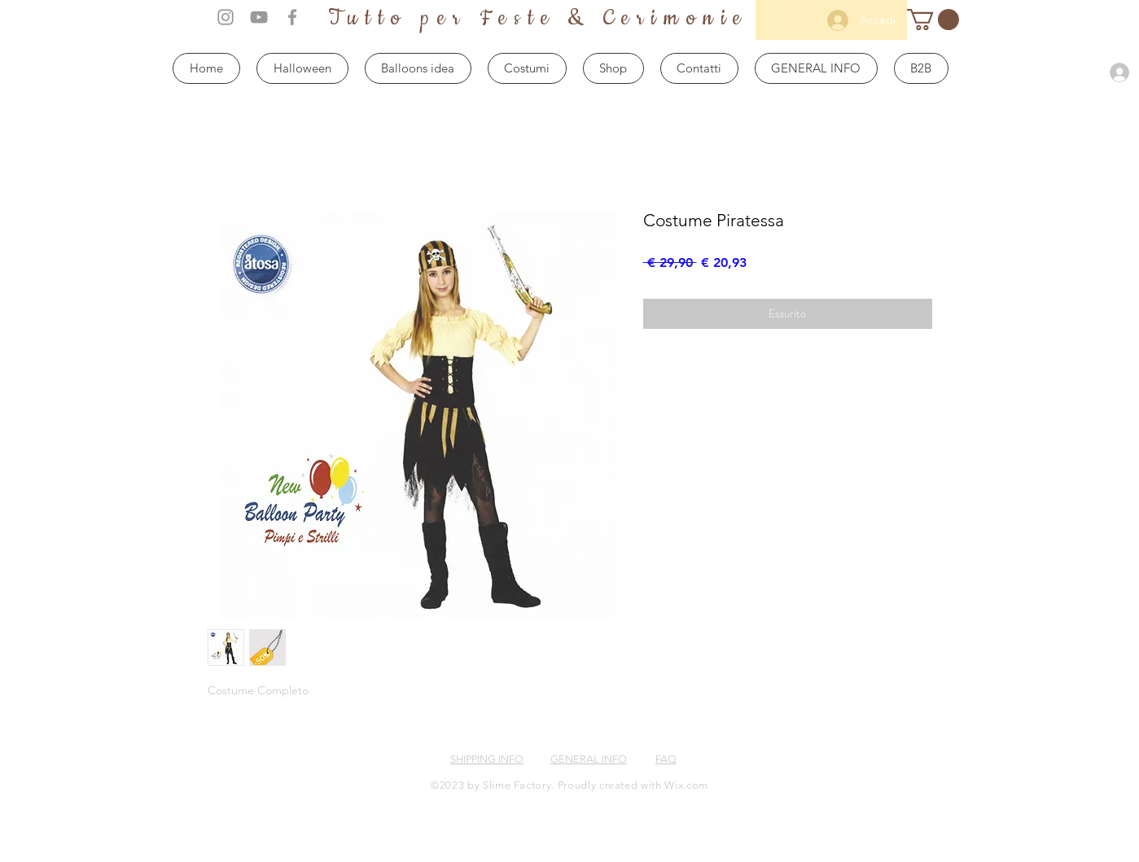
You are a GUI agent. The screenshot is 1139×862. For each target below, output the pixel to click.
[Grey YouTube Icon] (258, 17)
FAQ (666, 759)
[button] (933, 19)
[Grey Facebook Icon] (292, 17)
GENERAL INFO (588, 759)
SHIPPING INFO (487, 759)
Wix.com (686, 785)
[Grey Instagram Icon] (225, 17)
